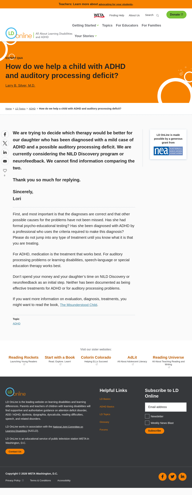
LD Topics (21, 108)
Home (8, 108)
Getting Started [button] (85, 25)
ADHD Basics (108, 412)
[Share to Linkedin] (5, 152)
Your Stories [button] (86, 36)
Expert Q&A (15, 57)
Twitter (172, 484)
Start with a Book (60, 363)
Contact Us (16, 457)
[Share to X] (5, 143)
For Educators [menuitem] (127, 25)
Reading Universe (168, 365)
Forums (104, 435)
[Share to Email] (5, 161)
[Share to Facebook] (5, 134)
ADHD (34, 108)
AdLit (132, 360)
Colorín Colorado (96, 363)
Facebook (163, 484)
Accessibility (68, 487)
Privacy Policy (15, 487)
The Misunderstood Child (80, 305)
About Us (134, 15)
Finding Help (116, 15)
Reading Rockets (23, 363)
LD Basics (106, 404)
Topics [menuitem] (107, 25)
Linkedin (182, 484)
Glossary (105, 427)
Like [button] (5, 170)
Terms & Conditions (43, 487)
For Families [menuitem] (151, 25)
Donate (176, 14)
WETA (99, 15)
